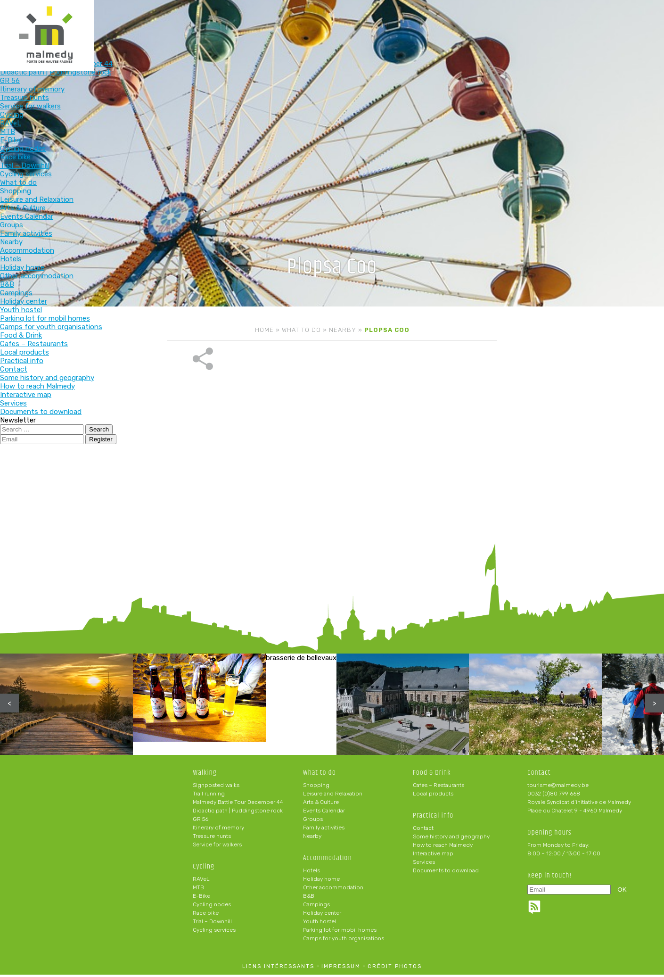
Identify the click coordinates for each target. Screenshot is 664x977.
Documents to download (446, 872)
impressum (341, 969)
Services (424, 864)
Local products (433, 796)
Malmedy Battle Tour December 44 (238, 804)
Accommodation (370, 22)
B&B (308, 898)
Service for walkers (217, 847)
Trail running (209, 796)
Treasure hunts (212, 838)
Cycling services (214, 932)
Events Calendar (324, 813)
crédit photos (395, 969)
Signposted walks (216, 787)
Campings (316, 906)
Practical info (494, 22)
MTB (198, 889)
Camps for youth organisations (343, 940)
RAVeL (201, 881)
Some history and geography (451, 839)
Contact (423, 830)
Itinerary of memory (218, 830)
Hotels (311, 872)
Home (264, 329)
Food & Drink (432, 22)
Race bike (206, 915)
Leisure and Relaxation (332, 796)
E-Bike (201, 898)
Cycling (247, 22)
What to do (309, 22)
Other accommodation (333, 889)
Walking (185, 22)
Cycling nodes (212, 906)
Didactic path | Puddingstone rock (238, 813)
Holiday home (321, 881)
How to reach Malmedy (443, 847)
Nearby (342, 329)
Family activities (323, 830)
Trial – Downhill (212, 923)
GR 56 (200, 821)
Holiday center (322, 915)
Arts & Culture (321, 804)
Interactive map (433, 856)
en (628, 15)
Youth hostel (319, 923)
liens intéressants (278, 969)
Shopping (316, 787)
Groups (313, 821)
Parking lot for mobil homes (340, 932)
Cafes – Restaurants (438, 787)
